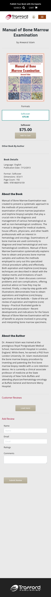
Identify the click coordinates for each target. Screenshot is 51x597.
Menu (42, 17)
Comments (9, 453)
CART (33, 7)
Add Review (8, 418)
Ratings (7, 447)
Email (6, 436)
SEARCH (19, 7)
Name (6, 425)
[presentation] (23, 470)
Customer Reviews (12, 397)
